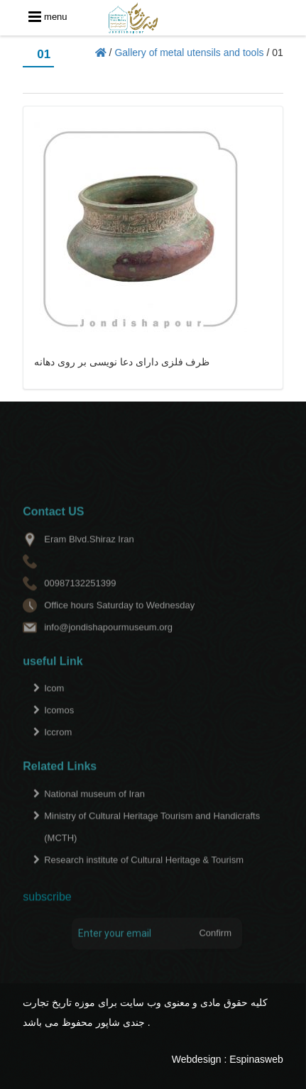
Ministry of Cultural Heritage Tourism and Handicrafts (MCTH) (152, 841)
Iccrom (58, 746)
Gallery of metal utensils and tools (188, 52)
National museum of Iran (94, 808)
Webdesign (197, 1059)
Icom (54, 702)
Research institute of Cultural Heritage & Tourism (144, 874)
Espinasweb (256, 1059)
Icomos (59, 724)
